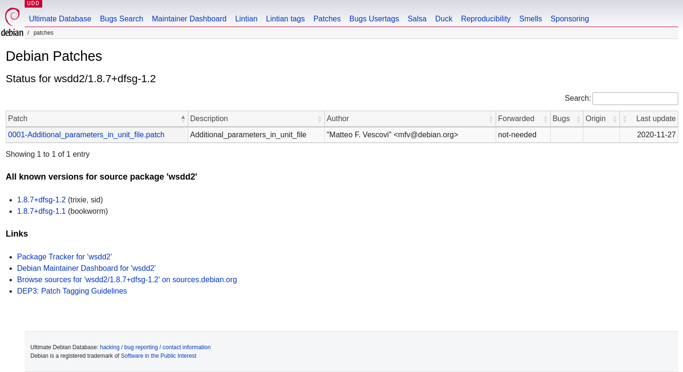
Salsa (416, 19)
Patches (327, 19)
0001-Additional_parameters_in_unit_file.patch (86, 135)
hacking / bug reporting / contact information (155, 347)
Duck (443, 19)
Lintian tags (285, 19)
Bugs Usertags (374, 19)
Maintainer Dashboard (189, 19)
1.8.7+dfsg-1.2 (41, 200)
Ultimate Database (60, 19)
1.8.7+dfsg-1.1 (41, 211)
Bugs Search (122, 19)
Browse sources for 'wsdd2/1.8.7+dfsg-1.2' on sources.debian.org (127, 280)
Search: (578, 98)
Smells (530, 19)
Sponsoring (570, 19)
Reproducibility (486, 19)
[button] (183, 119)
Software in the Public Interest (158, 356)
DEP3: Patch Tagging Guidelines (72, 291)
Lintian (246, 19)
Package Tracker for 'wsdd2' (64, 257)
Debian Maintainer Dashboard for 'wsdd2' (86, 268)
